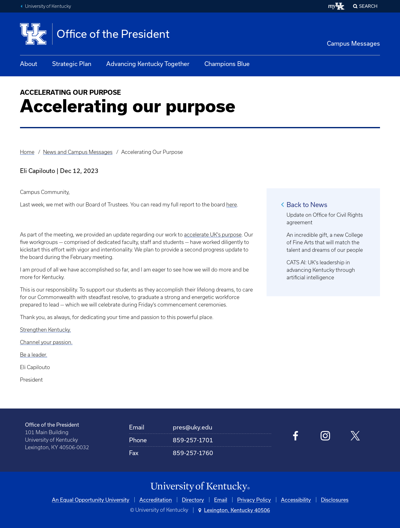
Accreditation (155, 500)
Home (27, 152)
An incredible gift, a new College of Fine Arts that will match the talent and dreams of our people (325, 242)
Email (220, 500)
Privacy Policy (254, 500)
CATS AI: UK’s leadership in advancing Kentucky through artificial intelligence (321, 270)
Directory (193, 500)
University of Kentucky (48, 6)
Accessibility (296, 500)
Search (368, 6)
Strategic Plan (71, 63)
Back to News (307, 204)
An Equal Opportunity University (90, 500)
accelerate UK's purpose (213, 234)
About (28, 63)
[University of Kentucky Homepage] (200, 487)
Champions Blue (227, 63)
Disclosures (334, 500)
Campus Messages (353, 43)
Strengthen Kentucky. (45, 330)
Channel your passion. (46, 342)
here (231, 204)
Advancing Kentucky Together (147, 63)
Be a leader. (33, 355)
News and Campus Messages (77, 152)
